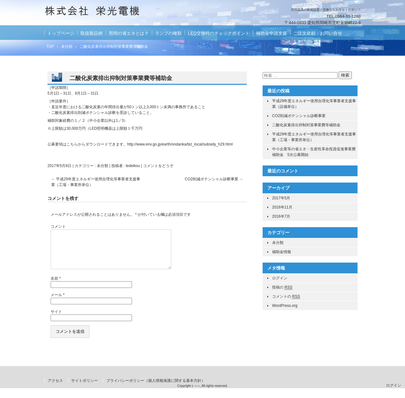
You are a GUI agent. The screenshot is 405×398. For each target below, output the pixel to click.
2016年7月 (281, 216)
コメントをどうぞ (158, 166)
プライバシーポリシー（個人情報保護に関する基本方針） (155, 388)
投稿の (282, 287)
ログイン (279, 278)
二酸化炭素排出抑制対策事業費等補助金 (306, 125)
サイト (56, 319)
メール (58, 302)
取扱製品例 (91, 33)
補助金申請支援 (271, 33)
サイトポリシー (84, 388)
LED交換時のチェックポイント (219, 33)
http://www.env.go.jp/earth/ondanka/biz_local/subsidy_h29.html (180, 144)
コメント (58, 226)
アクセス (55, 388)
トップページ (60, 33)
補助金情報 (281, 252)
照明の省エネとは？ (129, 33)
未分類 (102, 166)
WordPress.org (284, 305)
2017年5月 (281, 198)
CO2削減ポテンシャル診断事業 (214, 179)
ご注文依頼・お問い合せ (317, 33)
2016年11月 (282, 207)
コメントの (286, 296)
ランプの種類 (168, 33)
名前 (56, 286)
